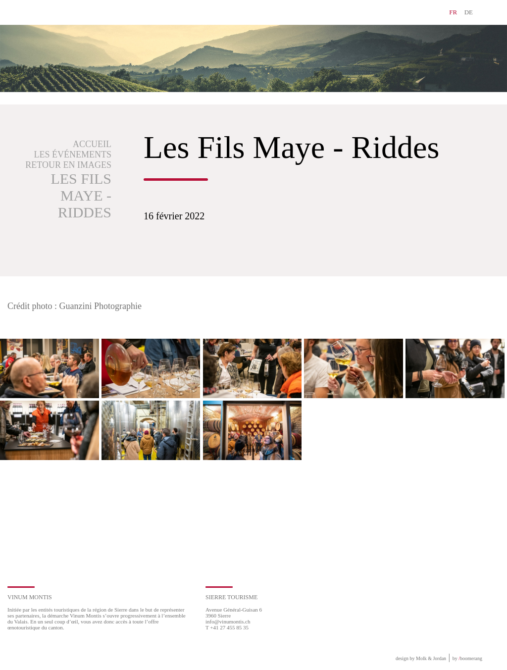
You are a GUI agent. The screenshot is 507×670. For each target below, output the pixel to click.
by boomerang (467, 658)
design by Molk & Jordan (421, 658)
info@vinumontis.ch (228, 621)
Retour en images (68, 165)
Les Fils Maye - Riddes (81, 195)
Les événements (73, 154)
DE (468, 12)
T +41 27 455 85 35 (227, 627)
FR (453, 12)
